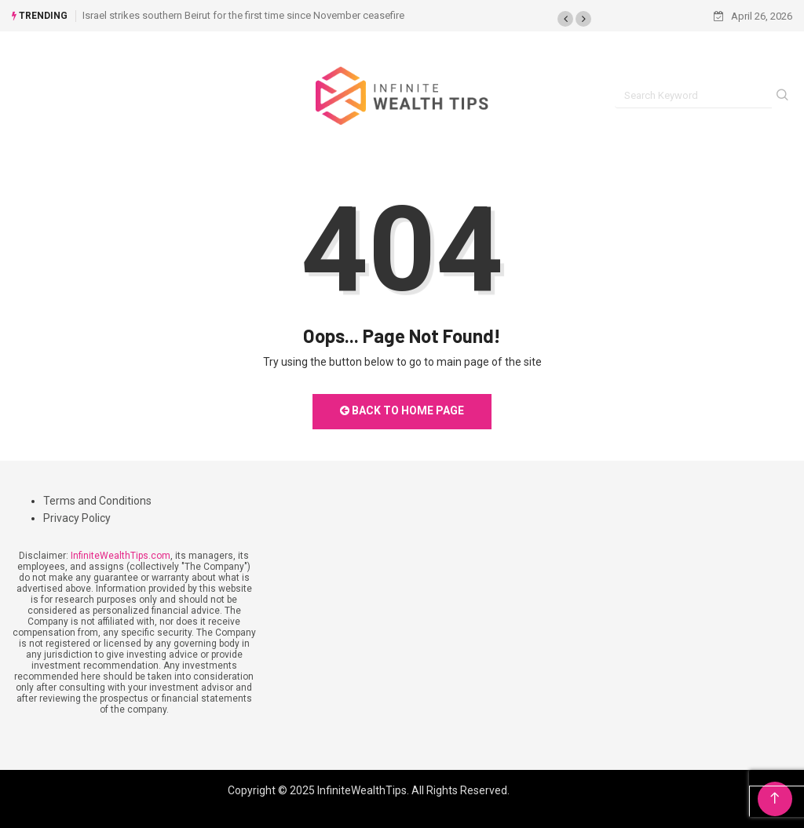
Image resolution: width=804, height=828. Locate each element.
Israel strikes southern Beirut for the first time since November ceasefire (243, 15)
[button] (565, 19)
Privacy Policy (77, 518)
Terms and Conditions (97, 500)
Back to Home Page (402, 410)
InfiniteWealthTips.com (120, 555)
